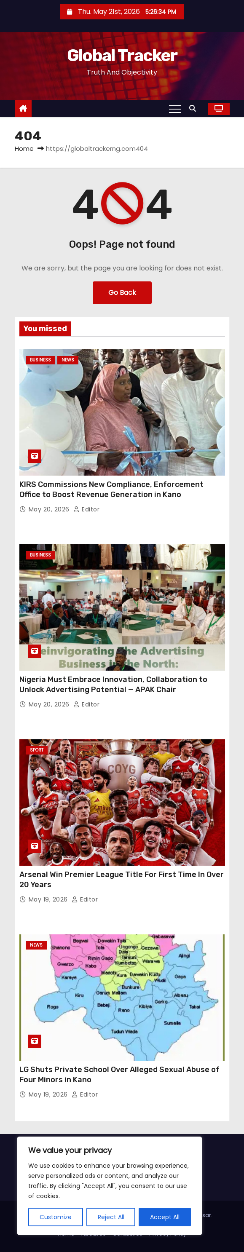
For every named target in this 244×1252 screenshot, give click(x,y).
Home (24, 148)
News (68, 360)
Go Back (122, 292)
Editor (86, 509)
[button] (194, 108)
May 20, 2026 (50, 509)
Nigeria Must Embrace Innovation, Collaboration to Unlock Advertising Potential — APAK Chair (113, 684)
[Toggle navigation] (175, 108)
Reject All (111, 1217)
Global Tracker (122, 55)
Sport (36, 750)
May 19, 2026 (49, 899)
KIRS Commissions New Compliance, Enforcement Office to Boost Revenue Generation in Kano (111, 489)
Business (40, 360)
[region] (109, 1186)
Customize (56, 1217)
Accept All (165, 1217)
